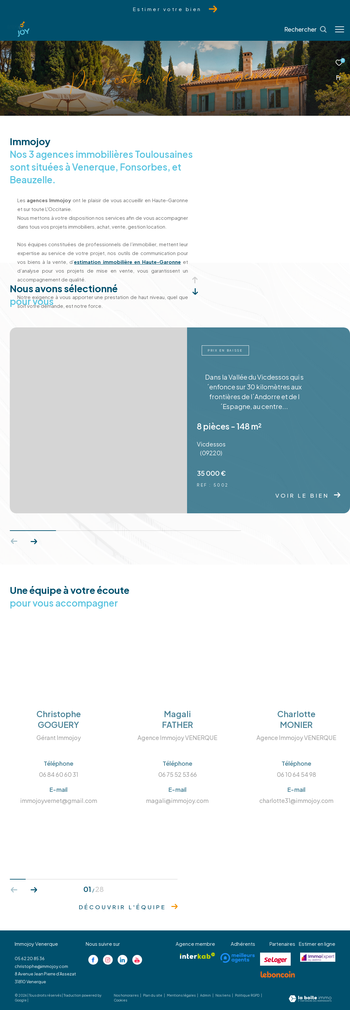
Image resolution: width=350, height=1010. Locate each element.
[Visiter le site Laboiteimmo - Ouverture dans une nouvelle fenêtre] (310, 999)
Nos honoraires (126, 995)
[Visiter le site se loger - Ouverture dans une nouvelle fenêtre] (275, 959)
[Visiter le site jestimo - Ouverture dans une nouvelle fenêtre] (317, 957)
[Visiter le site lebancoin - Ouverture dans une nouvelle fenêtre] (277, 974)
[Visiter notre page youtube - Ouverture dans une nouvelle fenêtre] (137, 960)
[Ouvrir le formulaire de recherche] (305, 29)
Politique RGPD (247, 995)
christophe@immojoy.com (41, 966)
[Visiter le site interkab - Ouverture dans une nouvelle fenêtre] (197, 956)
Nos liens (223, 995)
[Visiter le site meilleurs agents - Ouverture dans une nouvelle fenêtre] (237, 958)
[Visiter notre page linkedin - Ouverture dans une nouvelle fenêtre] (122, 960)
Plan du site (153, 995)
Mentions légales (181, 995)
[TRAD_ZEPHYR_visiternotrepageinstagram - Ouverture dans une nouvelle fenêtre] (108, 960)
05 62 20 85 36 (30, 958)
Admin (205, 995)
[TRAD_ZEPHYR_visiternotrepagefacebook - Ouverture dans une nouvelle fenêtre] (93, 960)
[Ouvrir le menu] (339, 29)
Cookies (120, 1000)
